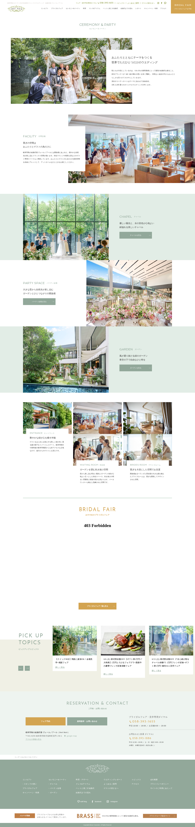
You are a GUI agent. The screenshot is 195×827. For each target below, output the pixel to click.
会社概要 (154, 780)
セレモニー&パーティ (73, 8)
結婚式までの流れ (127, 8)
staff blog (83, 802)
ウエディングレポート (113, 780)
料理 (84, 8)
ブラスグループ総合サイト (159, 816)
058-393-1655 (144, 721)
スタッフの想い (30, 784)
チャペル (53, 784)
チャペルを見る (135, 235)
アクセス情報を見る (33, 739)
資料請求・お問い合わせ (87, 721)
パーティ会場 (55, 788)
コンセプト (44, 8)
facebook (98, 802)
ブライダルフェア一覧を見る (97, 606)
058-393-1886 (142, 738)
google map (72, 736)
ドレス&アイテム (94, 8)
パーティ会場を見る (39, 302)
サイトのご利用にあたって (161, 788)
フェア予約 (45, 721)
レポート (138, 8)
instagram (114, 802)
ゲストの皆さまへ (148, 3)
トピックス (120, 3)
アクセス (163, 8)
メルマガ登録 (25, 816)
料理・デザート (82, 780)
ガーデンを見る (135, 368)
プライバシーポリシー (159, 784)
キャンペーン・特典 (151, 8)
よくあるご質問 (133, 3)
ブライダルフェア (57, 8)
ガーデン (53, 793)
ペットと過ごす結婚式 (110, 8)
